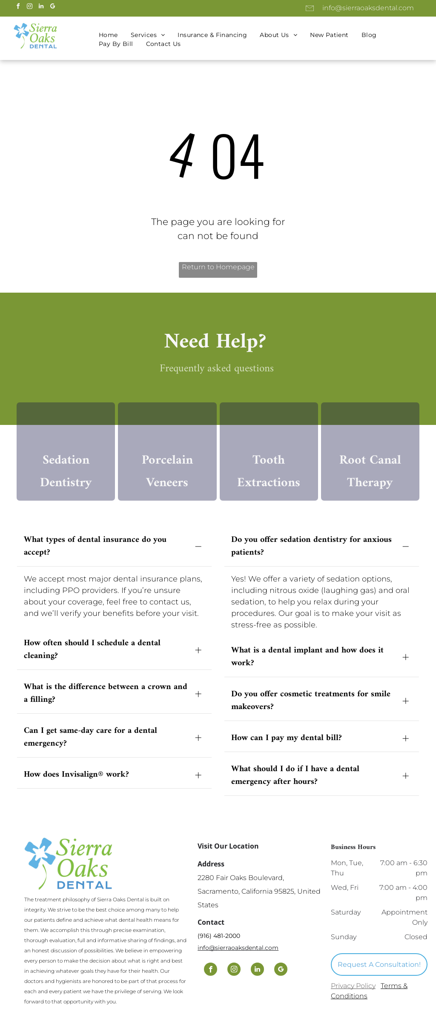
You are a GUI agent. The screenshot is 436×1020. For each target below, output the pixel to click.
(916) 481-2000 (219, 939)
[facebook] (18, 7)
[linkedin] (41, 7)
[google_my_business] (52, 7)
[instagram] (29, 7)
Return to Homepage (218, 267)
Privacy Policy (353, 989)
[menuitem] (108, 35)
